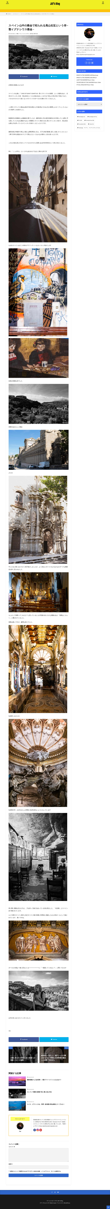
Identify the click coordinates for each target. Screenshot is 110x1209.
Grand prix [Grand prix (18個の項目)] (82, 124)
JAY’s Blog (55, 4)
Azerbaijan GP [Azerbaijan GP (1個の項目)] (93, 116)
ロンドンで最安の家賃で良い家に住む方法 (41, 1092)
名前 (10, 1164)
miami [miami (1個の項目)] (91, 124)
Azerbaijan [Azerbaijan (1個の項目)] (82, 116)
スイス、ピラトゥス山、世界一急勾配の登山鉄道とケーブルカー (47, 1105)
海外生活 (36, 33)
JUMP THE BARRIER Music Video (85, 80)
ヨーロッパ (15, 14)
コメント (12, 1146)
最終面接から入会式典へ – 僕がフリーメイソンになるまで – (47, 1080)
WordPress (67, 1203)
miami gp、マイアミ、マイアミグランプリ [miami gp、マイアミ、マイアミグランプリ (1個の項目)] (89, 127)
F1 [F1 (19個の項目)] (80, 120)
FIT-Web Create (51, 1203)
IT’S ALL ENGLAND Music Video (85, 84)
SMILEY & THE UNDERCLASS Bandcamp (87, 75)
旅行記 (31, 33)
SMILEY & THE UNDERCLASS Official (86, 77)
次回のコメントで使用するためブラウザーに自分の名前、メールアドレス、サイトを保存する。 (36, 1171)
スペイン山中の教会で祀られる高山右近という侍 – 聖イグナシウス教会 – (38, 14)
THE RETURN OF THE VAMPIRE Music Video (88, 82)
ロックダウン (26, 33)
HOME (9, 14)
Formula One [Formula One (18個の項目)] (90, 120)
